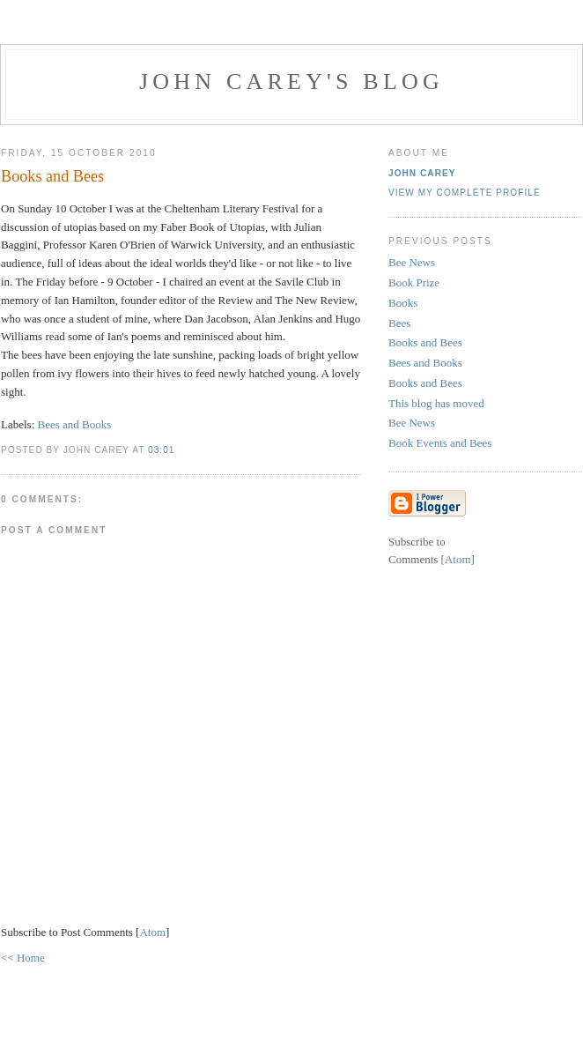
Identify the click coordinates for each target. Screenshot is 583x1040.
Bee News (411, 262)
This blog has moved (436, 403)
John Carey (422, 173)
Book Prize (413, 282)
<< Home (23, 957)
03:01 (161, 450)
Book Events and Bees (439, 442)
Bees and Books (75, 424)
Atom (152, 932)
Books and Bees (425, 342)
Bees (399, 323)
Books (402, 302)
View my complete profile (464, 192)
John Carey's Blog (291, 81)
